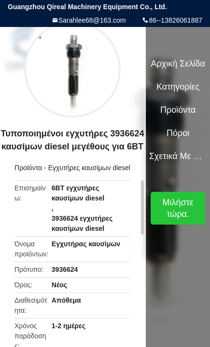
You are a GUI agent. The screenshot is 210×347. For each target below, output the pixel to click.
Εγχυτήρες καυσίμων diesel (89, 168)
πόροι (178, 133)
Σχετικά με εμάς (178, 156)
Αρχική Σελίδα (178, 63)
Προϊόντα (28, 168)
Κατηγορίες (177, 87)
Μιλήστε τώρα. (178, 208)
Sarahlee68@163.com (92, 20)
